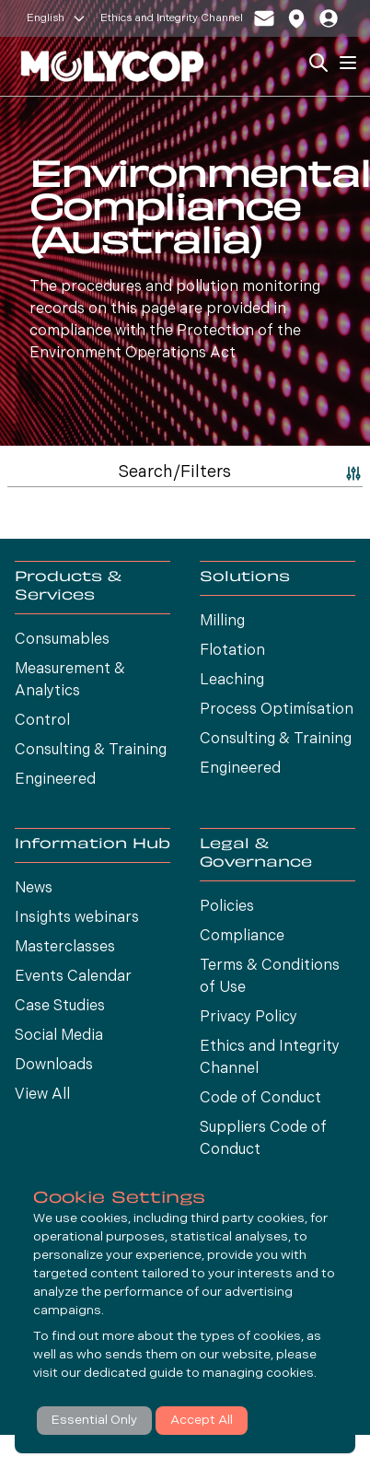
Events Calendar (73, 977)
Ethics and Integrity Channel (171, 18)
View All (42, 1095)
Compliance (242, 936)
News (33, 888)
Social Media (59, 1036)
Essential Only (94, 1420)
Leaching (232, 680)
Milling (222, 621)
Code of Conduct (260, 1098)
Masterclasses (65, 947)
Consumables (62, 640)
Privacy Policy (248, 1017)
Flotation (232, 651)
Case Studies (60, 1006)
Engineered (55, 780)
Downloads (54, 1065)
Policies (227, 907)
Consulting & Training (91, 750)
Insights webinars (77, 918)
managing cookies (258, 1374)
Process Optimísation (276, 710)
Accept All (201, 1420)
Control (42, 721)
